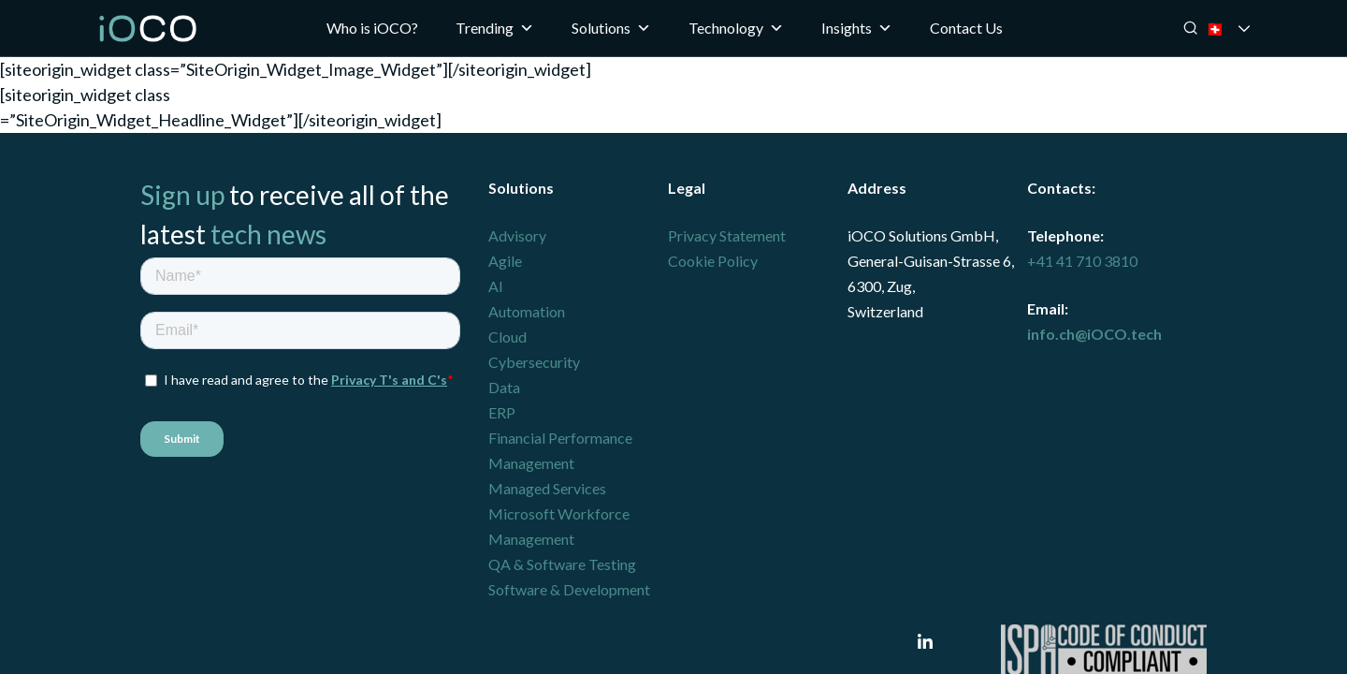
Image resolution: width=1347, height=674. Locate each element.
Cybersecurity (534, 362)
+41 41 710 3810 (1082, 261)
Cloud (507, 336)
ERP (501, 412)
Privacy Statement (727, 235)
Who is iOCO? (372, 28)
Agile (505, 261)
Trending (495, 28)
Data (504, 387)
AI (495, 286)
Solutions (611, 28)
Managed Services (547, 488)
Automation (526, 311)
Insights (856, 28)
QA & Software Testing (562, 564)
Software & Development (569, 589)
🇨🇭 (1240, 28)
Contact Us (966, 28)
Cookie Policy (713, 261)
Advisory (517, 235)
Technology (736, 28)
